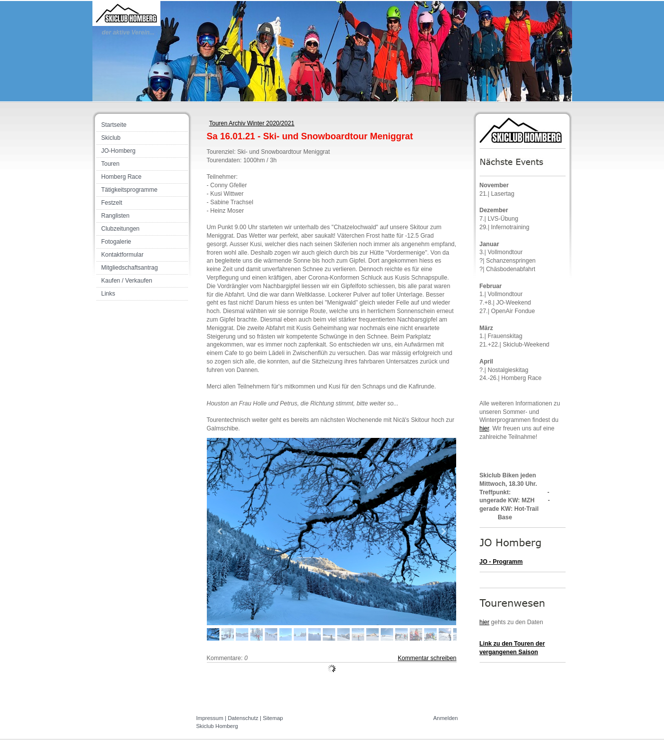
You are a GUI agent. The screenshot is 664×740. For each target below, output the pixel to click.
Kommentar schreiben (427, 658)
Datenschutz (243, 718)
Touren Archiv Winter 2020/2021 (252, 123)
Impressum (209, 718)
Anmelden (445, 718)
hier (484, 428)
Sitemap (273, 718)
